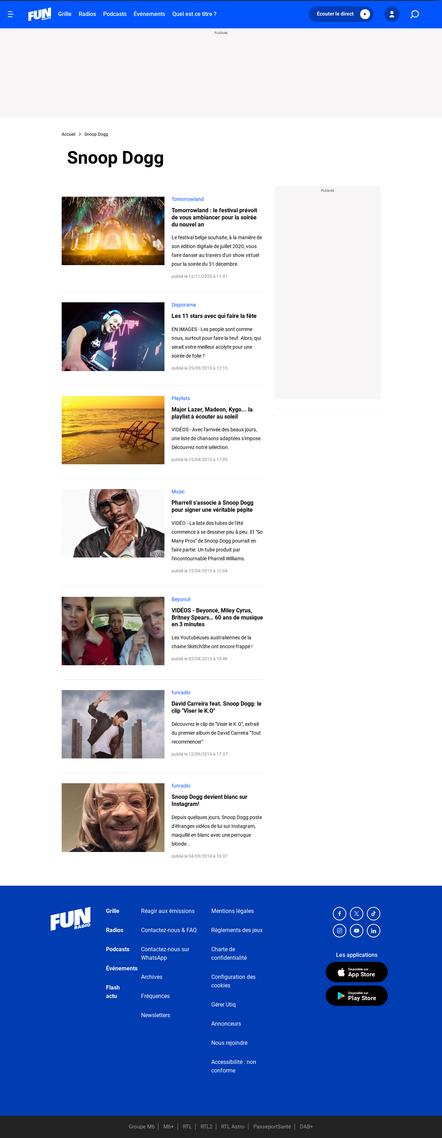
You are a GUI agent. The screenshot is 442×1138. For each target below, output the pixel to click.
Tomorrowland (188, 199)
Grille (65, 14)
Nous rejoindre (229, 1042)
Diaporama (184, 304)
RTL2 (206, 1126)
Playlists (181, 398)
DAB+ (306, 1126)
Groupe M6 (142, 1126)
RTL (187, 1126)
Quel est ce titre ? (194, 14)
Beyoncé (181, 599)
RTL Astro (233, 1126)
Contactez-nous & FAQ (169, 930)
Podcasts (115, 14)
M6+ (168, 1126)
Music (178, 491)
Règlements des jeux (237, 930)
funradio (181, 692)
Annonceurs (226, 1023)
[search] (414, 14)
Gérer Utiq (223, 1004)
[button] (341, 14)
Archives (151, 977)
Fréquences (155, 996)
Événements (149, 14)
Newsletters (155, 1015)
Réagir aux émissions (168, 911)
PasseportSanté (272, 1126)
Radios (87, 14)
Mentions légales (232, 911)
